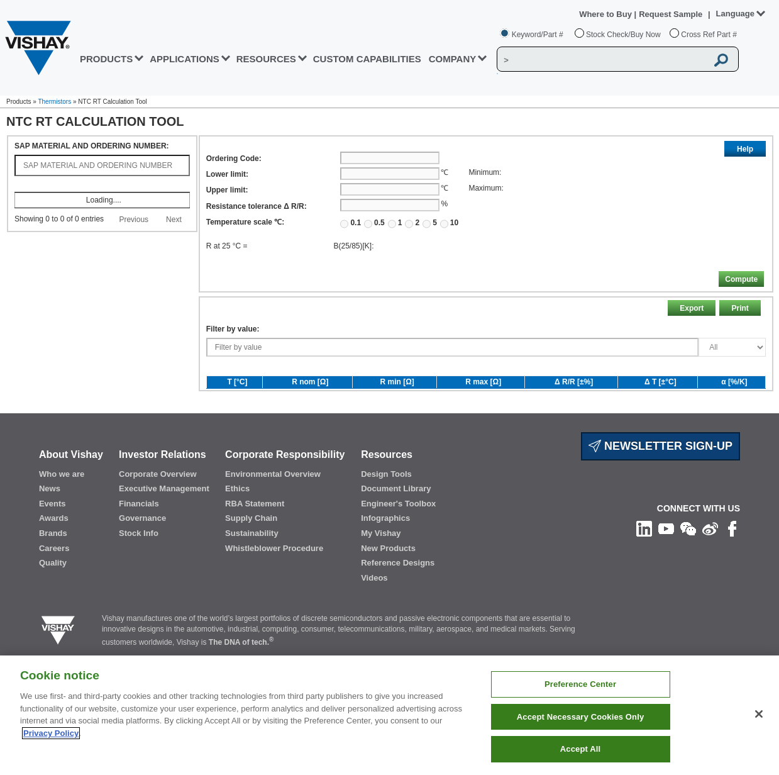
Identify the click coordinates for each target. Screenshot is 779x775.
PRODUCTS (106, 58)
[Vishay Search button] (721, 59)
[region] (389, 715)
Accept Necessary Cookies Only (580, 717)
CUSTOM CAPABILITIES (367, 58)
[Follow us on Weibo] (710, 558)
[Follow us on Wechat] (688, 558)
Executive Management (164, 518)
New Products (388, 578)
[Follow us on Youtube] (666, 558)
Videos (374, 607)
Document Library (396, 518)
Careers (54, 578)
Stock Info (138, 562)
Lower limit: (227, 174)
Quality (53, 592)
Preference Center (580, 684)
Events (52, 533)
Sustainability (252, 562)
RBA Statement (254, 533)
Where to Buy (606, 14)
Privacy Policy (51, 733)
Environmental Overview (273, 503)
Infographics (385, 548)
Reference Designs (397, 592)
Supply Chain (251, 548)
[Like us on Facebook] (732, 558)
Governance (142, 548)
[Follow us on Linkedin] (644, 558)
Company (453, 58)
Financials (139, 533)
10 (449, 223)
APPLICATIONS (184, 58)
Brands (53, 562)
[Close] (759, 714)
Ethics (237, 518)
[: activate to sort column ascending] (102, 185)
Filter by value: (233, 358)
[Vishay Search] (602, 59)
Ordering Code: (234, 158)
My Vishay (381, 562)
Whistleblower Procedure (274, 578)
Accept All (580, 749)
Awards (54, 548)
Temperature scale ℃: (245, 222)
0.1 (350, 223)
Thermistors (54, 101)
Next (174, 219)
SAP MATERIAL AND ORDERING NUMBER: (91, 146)
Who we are (61, 503)
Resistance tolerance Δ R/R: (256, 206)
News (49, 518)
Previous (133, 219)
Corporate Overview (158, 503)
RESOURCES (266, 58)
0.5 (374, 223)
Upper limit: (227, 190)
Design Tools (386, 503)
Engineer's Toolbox (398, 533)
